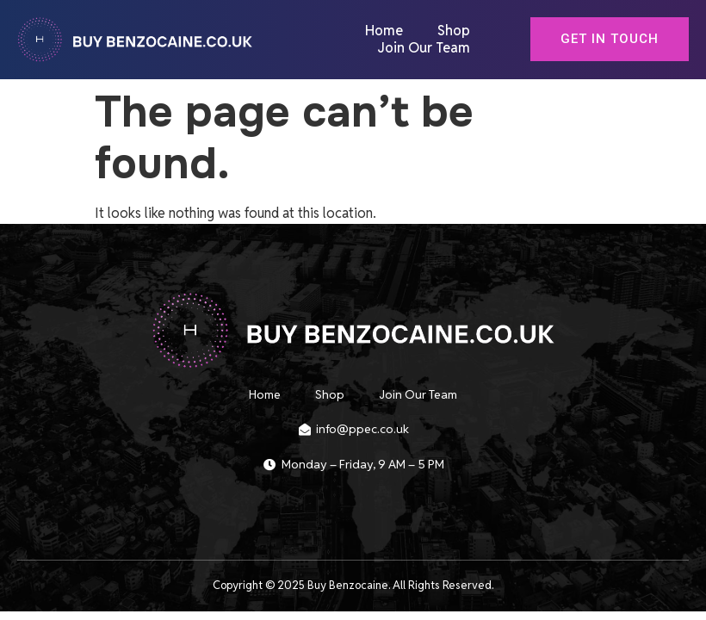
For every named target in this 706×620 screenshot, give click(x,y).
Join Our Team (423, 48)
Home (384, 31)
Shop (453, 31)
